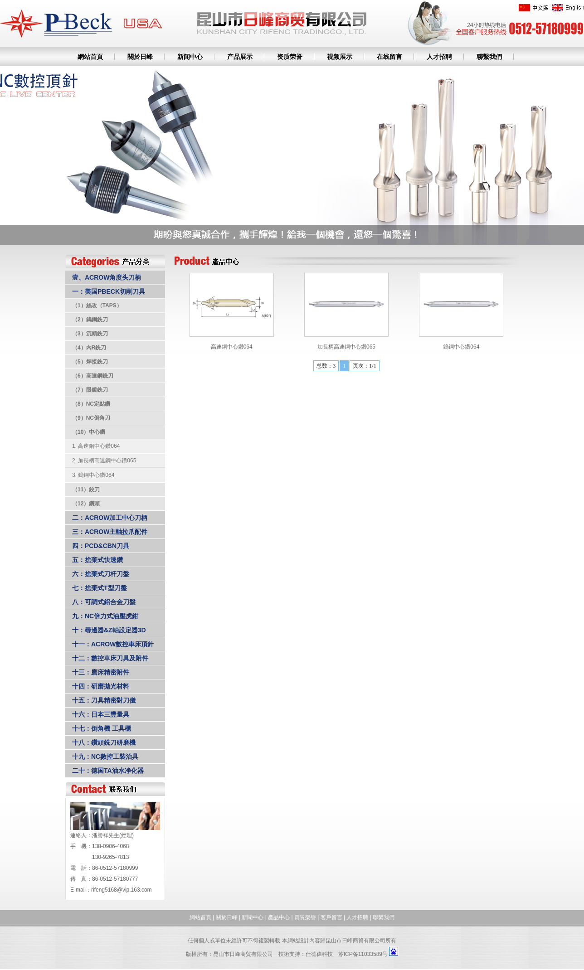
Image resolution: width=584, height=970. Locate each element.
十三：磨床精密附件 (100, 672)
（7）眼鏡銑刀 (90, 390)
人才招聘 (439, 56)
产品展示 (240, 56)
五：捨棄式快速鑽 (97, 559)
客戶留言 (331, 917)
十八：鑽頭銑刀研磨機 (104, 742)
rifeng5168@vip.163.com (121, 890)
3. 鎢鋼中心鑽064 (93, 475)
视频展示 (339, 56)
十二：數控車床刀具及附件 (110, 658)
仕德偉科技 (319, 954)
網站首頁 (90, 56)
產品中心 (279, 917)
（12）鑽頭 (86, 503)
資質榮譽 (305, 917)
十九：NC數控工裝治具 (105, 756)
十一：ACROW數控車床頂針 (113, 644)
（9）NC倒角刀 (91, 418)
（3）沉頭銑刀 (90, 333)
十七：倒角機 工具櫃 (101, 728)
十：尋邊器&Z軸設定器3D (109, 630)
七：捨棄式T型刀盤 (99, 588)
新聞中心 (252, 917)
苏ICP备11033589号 (363, 954)
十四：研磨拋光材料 (100, 686)
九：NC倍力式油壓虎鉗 (105, 616)
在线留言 (389, 56)
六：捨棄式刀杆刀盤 (100, 573)
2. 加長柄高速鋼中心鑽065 (104, 460)
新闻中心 (190, 56)
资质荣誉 (289, 56)
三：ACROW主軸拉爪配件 (109, 531)
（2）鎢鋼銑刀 (90, 319)
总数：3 (326, 366)
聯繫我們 (489, 56)
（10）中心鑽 (88, 432)
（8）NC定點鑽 (91, 404)
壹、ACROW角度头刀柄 (106, 277)
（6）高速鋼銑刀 (92, 376)
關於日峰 (140, 56)
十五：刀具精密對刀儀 (104, 700)
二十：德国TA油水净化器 (108, 770)
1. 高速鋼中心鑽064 (96, 446)
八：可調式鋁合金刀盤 (104, 602)
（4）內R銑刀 (89, 347)
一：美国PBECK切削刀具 (108, 291)
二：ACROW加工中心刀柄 (109, 517)
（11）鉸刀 (86, 489)
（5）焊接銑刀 (90, 362)
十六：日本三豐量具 (100, 714)
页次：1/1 (364, 366)
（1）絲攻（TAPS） (97, 305)
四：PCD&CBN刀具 (100, 545)
